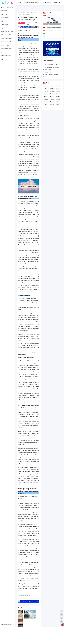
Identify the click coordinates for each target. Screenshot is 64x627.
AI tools (45, 93)
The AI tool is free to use (46, 88)
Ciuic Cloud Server (46, 107)
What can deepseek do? (46, 86)
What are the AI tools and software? (46, 91)
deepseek (58, 93)
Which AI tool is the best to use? (58, 104)
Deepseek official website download (46, 99)
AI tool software (52, 91)
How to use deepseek (46, 96)
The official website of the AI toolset (58, 91)
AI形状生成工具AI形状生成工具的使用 (52, 67)
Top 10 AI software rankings (46, 101)
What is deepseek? (52, 101)
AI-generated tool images (24, 595)
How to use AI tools (46, 104)
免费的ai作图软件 (49, 72)
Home (21, 2)
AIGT (57, 101)
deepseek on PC (58, 99)
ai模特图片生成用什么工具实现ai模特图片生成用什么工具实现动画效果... (52, 64)
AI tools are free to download (58, 88)
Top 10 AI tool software (52, 93)
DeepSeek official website (52, 104)
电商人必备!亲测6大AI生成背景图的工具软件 (52, 74)
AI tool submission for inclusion (31, 2)
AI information (26, 12)
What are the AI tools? (52, 86)
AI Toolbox (52, 88)
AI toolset (58, 86)
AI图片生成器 (48, 69)
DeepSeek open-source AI (58, 96)
